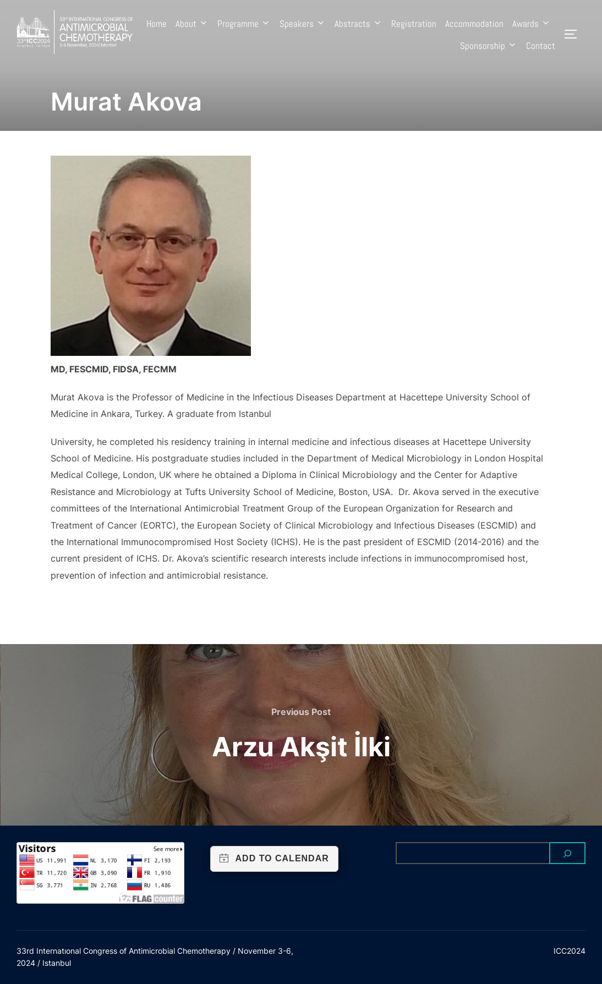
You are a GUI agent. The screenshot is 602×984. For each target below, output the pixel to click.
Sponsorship (488, 46)
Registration (413, 24)
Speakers (303, 24)
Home (156, 24)
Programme (244, 24)
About (192, 24)
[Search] (567, 853)
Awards (531, 24)
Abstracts (358, 24)
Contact (540, 46)
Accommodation (474, 24)
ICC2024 (569, 950)
